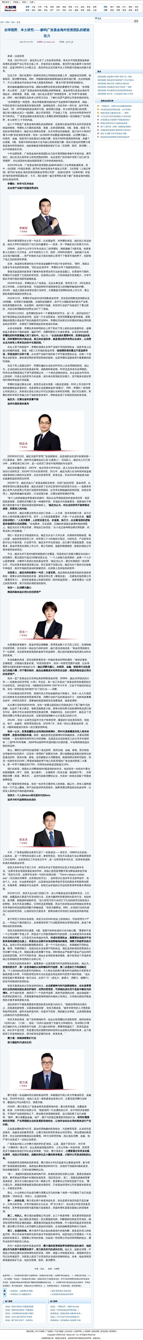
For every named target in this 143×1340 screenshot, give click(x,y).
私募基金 (54, 1313)
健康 (76, 10)
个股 (46, 7)
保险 (118, 7)
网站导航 (30, 1331)
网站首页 (5, 2)
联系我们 (113, 1331)
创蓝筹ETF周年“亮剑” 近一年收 (119, 77)
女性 (70, 10)
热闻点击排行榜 (107, 101)
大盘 (33, 7)
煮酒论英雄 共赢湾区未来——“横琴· (114, 113)
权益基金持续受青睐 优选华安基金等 (115, 137)
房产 (52, 10)
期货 (130, 7)
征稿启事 (95, 1331)
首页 (2, 22)
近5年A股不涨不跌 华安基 (21, 1317)
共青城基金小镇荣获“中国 (70, 1320)
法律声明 (77, 1331)
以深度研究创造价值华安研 (62, 1294)
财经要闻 (102, 77)
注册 (31, 2)
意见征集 (104, 1331)
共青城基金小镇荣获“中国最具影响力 (115, 120)
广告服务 (49, 1331)
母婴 (118, 10)
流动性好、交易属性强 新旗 (22, 1291)
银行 (112, 7)
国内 (33, 10)
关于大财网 (39, 1331)
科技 (64, 10)
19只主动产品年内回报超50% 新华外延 (115, 116)
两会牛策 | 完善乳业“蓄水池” (118, 84)
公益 (95, 10)
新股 (52, 7)
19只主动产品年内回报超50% (68, 1317)
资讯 (98, 18)
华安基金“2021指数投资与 (21, 1294)
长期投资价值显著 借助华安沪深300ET (115, 130)
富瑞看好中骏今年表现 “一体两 (119, 87)
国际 (39, 10)
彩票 (82, 10)
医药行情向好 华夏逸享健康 (22, 1307)
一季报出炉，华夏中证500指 (68, 1307)
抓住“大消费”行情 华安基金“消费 (113, 133)
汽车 (58, 10)
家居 (124, 10)
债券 (95, 7)
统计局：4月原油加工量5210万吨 (120, 94)
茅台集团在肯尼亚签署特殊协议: (120, 90)
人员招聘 (86, 1331)
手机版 (15, 2)
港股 (58, 7)
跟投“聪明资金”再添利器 (61, 1291)
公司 (76, 7)
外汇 (124, 7)
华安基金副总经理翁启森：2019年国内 (115, 109)
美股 (64, 7)
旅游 (112, 10)
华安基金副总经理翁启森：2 (68, 1310)
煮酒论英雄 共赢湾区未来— (71, 1313)
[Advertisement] (47, 49)
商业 (46, 10)
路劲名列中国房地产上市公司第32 (120, 80)
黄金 (88, 7)
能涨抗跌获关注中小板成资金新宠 (113, 123)
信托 (136, 7)
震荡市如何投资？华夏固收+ (22, 1310)
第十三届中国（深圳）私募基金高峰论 (115, 127)
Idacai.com (70, 1335)
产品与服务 (59, 1331)
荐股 (70, 7)
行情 (39, 7)
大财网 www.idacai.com (46, 42)
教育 (136, 10)
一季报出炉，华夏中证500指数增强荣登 (116, 106)
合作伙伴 (68, 1331)
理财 (7, 22)
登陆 (24, 2)
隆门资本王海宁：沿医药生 (22, 1320)
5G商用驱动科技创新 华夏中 (22, 1313)
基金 (82, 7)
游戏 (88, 10)
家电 (130, 10)
